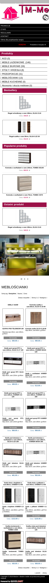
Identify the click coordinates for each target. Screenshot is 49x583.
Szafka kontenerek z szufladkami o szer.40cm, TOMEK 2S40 (13, 527)
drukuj (45, 573)
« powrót (37, 573)
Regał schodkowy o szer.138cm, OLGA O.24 (24, 113)
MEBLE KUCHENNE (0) (13, 81)
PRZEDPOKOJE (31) (12, 74)
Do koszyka (13, 337)
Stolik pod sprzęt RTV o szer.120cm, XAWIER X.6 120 (13, 394)
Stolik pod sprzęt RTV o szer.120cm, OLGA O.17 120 (13, 349)
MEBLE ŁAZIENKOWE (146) (16, 62)
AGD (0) (6, 58)
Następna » (43, 297)
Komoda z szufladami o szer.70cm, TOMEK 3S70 (24, 195)
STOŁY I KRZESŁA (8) (13, 70)
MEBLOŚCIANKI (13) (12, 77)
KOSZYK (22, 44)
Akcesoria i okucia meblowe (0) (17, 85)
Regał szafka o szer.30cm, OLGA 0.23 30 (24, 136)
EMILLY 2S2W (13, 304)
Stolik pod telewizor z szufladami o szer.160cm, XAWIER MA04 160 (36, 439)
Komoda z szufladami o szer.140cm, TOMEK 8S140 (24, 167)
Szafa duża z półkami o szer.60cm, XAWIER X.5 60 (36, 483)
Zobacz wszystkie (23, 297)
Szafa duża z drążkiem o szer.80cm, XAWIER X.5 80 (13, 483)
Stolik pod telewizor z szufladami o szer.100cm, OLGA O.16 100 (13, 439)
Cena (25, 293)
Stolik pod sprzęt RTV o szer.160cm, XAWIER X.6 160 (36, 394)
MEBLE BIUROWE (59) (13, 66)
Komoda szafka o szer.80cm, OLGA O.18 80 (36, 305)
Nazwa (20, 293)
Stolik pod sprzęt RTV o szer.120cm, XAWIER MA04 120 (36, 349)
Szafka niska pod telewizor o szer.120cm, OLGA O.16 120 (36, 527)
